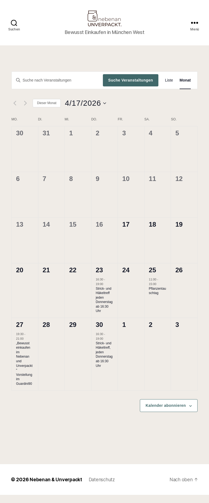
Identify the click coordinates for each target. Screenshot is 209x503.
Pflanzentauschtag (157, 299)
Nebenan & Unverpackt (57, 487)
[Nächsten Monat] (25, 111)
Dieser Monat (46, 111)
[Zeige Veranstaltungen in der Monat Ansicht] (185, 88)
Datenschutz (105, 487)
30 (99, 332)
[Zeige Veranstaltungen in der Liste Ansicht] (169, 88)
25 (152, 278)
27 (19, 332)
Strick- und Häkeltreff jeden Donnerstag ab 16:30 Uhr (104, 308)
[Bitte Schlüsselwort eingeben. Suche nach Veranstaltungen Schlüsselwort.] (57, 88)
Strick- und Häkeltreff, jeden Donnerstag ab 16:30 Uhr (104, 362)
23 (99, 278)
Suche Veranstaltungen (130, 88)
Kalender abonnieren (166, 413)
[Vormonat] (14, 111)
